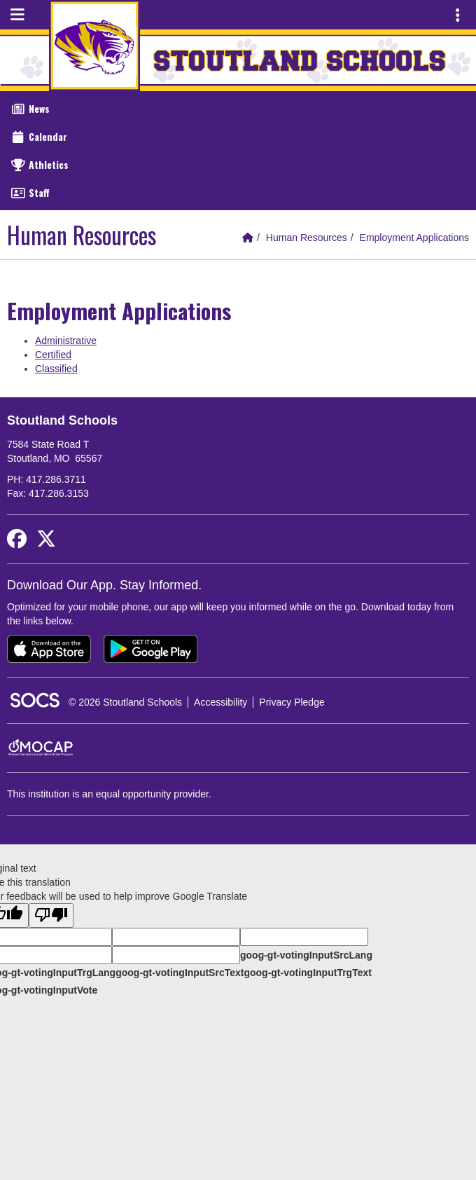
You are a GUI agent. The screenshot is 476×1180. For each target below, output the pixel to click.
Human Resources (306, 237)
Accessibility (220, 702)
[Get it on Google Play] (150, 649)
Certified (53, 354)
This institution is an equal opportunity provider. (109, 794)
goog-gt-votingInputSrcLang (306, 955)
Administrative (66, 340)
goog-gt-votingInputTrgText (307, 972)
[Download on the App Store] (49, 649)
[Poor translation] (51, 915)
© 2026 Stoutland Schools (125, 702)
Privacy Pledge (291, 702)
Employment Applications (414, 237)
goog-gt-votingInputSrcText (179, 972)
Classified (56, 368)
